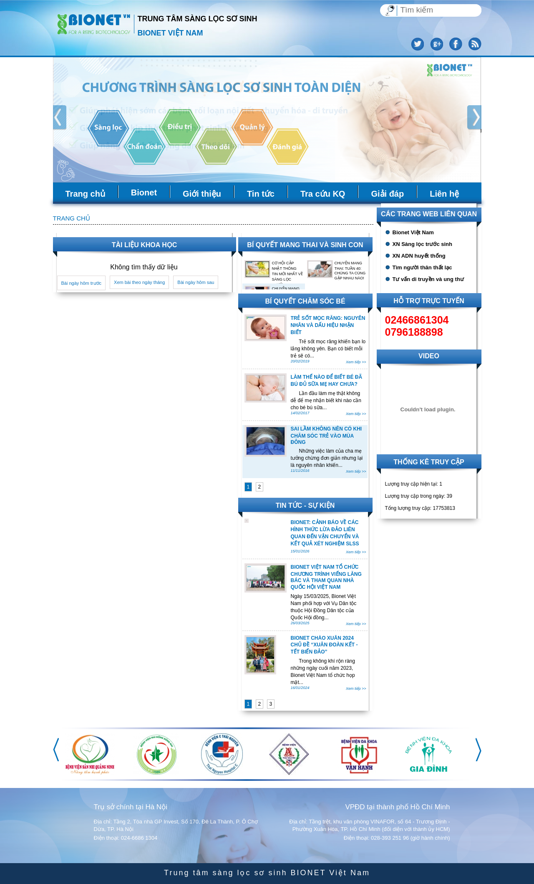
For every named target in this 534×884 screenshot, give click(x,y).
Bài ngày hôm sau (195, 282)
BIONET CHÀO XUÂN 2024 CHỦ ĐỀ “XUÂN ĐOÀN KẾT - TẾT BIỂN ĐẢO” (324, 645)
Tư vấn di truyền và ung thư (428, 279)
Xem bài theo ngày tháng (139, 282)
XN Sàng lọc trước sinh (422, 244)
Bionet (144, 192)
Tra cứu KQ (322, 193)
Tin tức (261, 193)
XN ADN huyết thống (419, 256)
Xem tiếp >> (356, 362)
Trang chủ (85, 193)
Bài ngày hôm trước (81, 283)
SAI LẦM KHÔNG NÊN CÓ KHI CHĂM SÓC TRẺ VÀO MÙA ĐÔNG (326, 435)
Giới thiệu (202, 193)
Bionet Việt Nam (413, 232)
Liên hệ (444, 193)
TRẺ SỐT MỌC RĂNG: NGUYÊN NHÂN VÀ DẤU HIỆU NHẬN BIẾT (328, 325)
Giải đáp (387, 193)
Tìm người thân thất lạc (422, 267)
